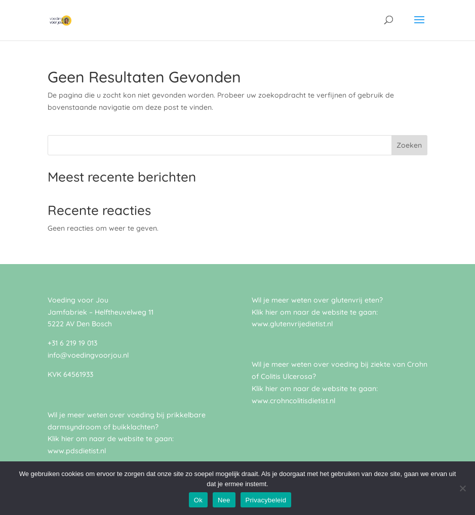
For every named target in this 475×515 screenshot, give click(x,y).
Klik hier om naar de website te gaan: (315, 388)
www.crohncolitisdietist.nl (293, 400)
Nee (224, 500)
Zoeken (409, 145)
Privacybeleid (266, 500)
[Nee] (462, 488)
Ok (198, 500)
